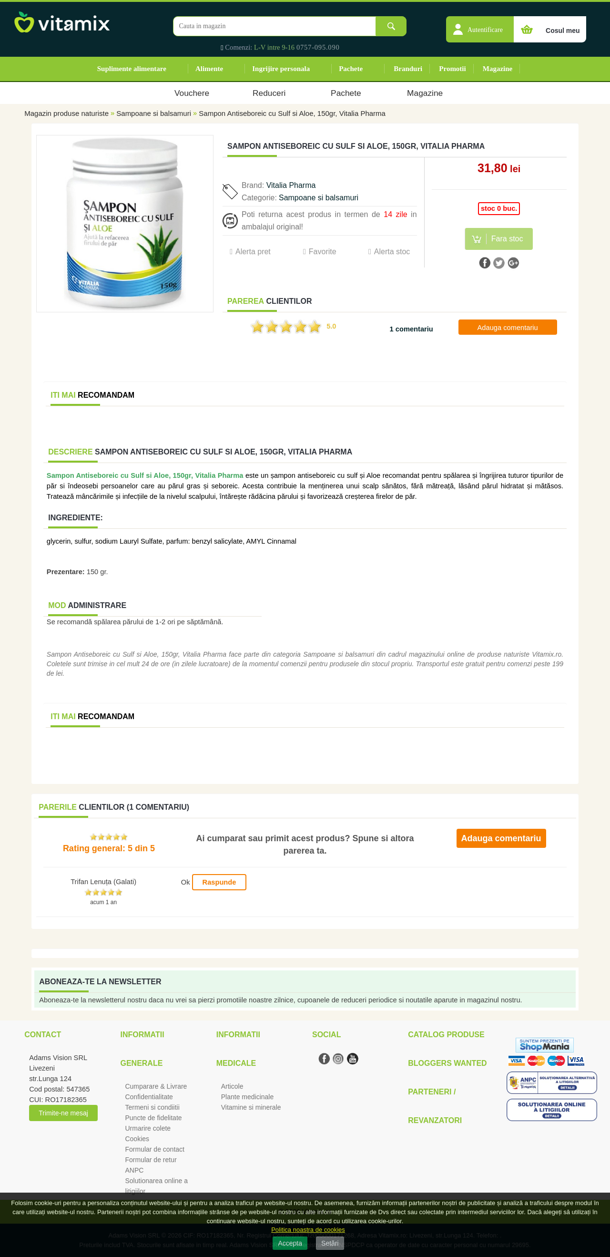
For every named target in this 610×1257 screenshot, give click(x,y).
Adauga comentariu (508, 327)
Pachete (351, 68)
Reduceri (269, 93)
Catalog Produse (446, 1034)
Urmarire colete (148, 1128)
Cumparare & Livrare (156, 1086)
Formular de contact (154, 1149)
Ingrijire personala (281, 68)
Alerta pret (253, 251)
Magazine (497, 68)
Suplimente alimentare (131, 68)
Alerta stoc (392, 251)
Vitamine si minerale (251, 1107)
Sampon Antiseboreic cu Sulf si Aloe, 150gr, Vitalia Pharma (292, 113)
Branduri (408, 68)
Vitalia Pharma (291, 185)
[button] (480, 24)
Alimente (209, 68)
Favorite (322, 251)
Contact (42, 1034)
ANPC (134, 1170)
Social (326, 1034)
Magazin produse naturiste (66, 113)
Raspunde (219, 882)
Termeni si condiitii (152, 1107)
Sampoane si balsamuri (153, 113)
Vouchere (191, 93)
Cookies (137, 1139)
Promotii (452, 68)
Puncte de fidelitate (153, 1118)
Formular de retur (150, 1160)
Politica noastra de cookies (308, 1229)
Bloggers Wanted (447, 1063)
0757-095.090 (318, 47)
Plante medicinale (247, 1097)
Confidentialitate (149, 1097)
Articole (232, 1086)
